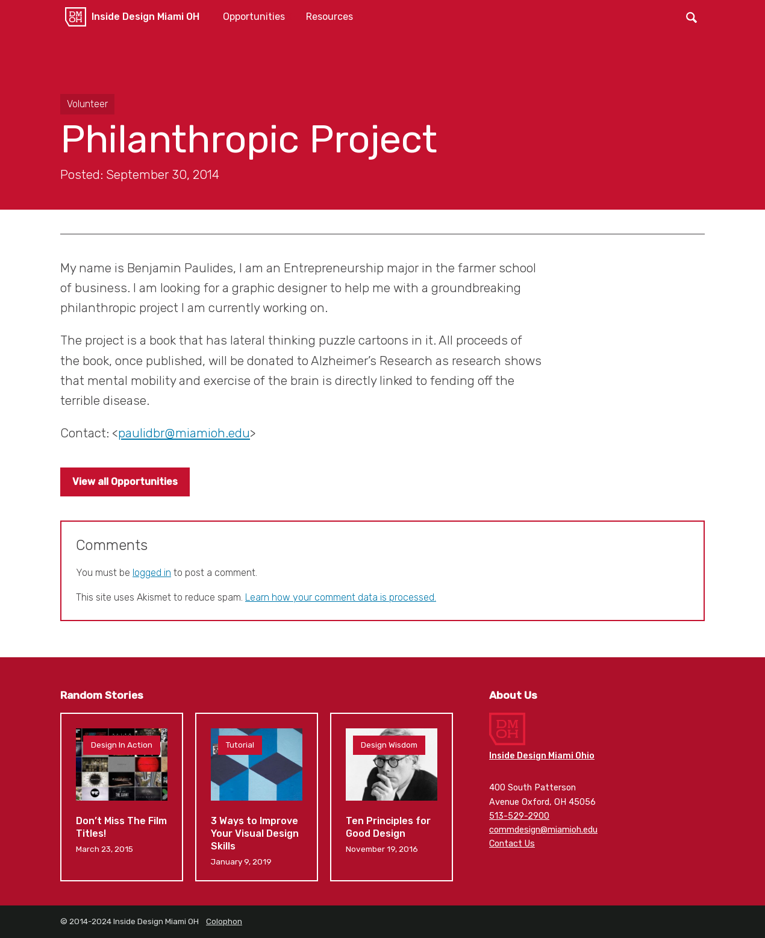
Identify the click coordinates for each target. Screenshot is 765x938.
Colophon (224, 921)
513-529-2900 (519, 816)
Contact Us (512, 844)
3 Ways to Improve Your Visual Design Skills (256, 797)
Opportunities (254, 16)
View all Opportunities (125, 481)
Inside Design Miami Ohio (542, 756)
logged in (152, 572)
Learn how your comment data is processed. (340, 597)
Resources (329, 16)
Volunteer (87, 104)
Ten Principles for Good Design (391, 797)
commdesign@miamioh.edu (543, 830)
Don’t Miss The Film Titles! (121, 797)
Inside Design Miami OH (145, 16)
